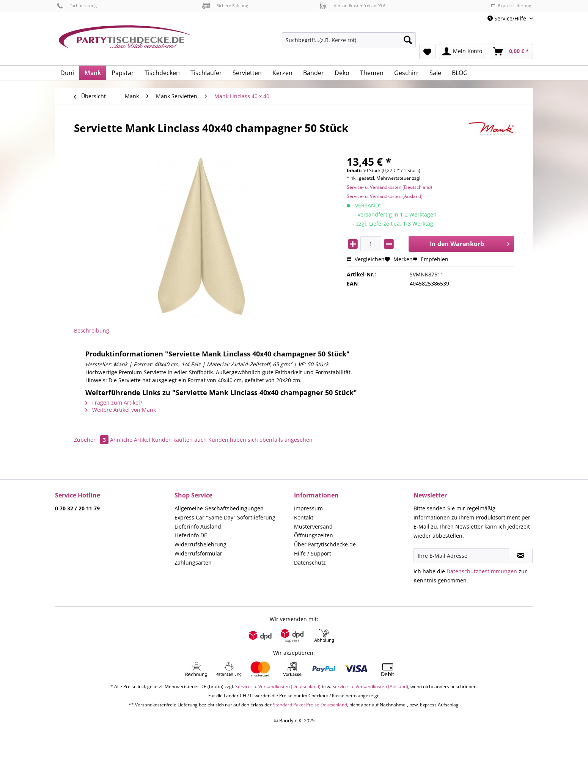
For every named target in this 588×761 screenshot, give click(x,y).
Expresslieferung (511, 5)
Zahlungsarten (193, 562)
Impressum (308, 508)
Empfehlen (430, 259)
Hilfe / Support (312, 553)
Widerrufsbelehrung (200, 544)
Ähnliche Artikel (130, 439)
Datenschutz (310, 562)
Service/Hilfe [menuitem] (507, 18)
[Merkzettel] (427, 51)
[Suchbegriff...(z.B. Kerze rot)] (349, 39)
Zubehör (92, 439)
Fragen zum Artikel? (113, 402)
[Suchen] (408, 39)
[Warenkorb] (511, 51)
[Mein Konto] (462, 51)
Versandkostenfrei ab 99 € (352, 5)
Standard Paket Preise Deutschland (310, 704)
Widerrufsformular (198, 553)
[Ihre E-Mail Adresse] (461, 555)
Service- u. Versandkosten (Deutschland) (389, 187)
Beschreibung (91, 330)
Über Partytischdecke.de (325, 544)
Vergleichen (366, 259)
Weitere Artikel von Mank (120, 409)
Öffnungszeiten (313, 535)
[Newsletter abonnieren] (521, 555)
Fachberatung (77, 5)
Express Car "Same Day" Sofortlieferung (225, 517)
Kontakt (303, 517)
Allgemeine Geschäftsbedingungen (219, 508)
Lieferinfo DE (191, 535)
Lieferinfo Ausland (198, 526)
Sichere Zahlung (225, 5)
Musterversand (313, 526)
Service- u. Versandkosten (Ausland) (385, 196)
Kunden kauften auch (179, 439)
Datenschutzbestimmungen (482, 571)
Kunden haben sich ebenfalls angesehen (260, 439)
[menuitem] (349, 43)
